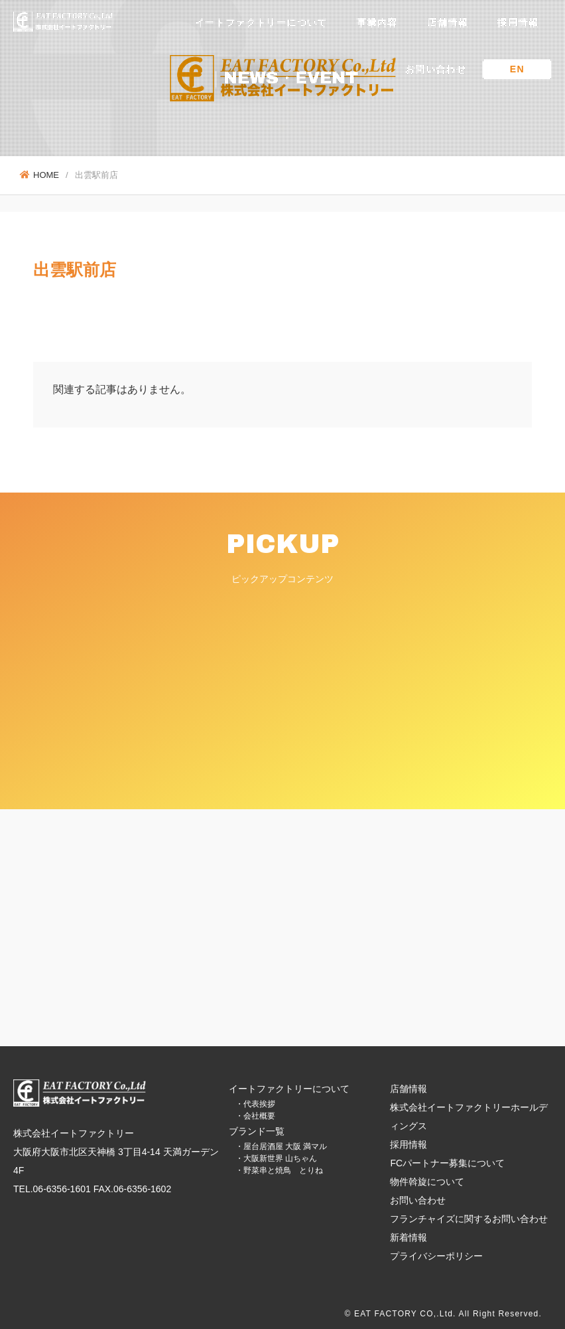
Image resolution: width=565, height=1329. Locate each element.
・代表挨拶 (255, 1104)
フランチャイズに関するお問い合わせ (469, 1218)
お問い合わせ (435, 69)
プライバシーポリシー (436, 1256)
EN (517, 69)
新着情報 (408, 1237)
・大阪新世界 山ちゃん (276, 1158)
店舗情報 (447, 22)
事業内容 (377, 22)
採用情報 (517, 22)
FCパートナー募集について (447, 1163)
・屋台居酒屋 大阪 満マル (281, 1146)
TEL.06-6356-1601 (52, 1189)
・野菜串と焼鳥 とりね (279, 1170)
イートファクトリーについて (261, 22)
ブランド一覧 (256, 1131)
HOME (39, 175)
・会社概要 (255, 1116)
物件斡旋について (427, 1181)
